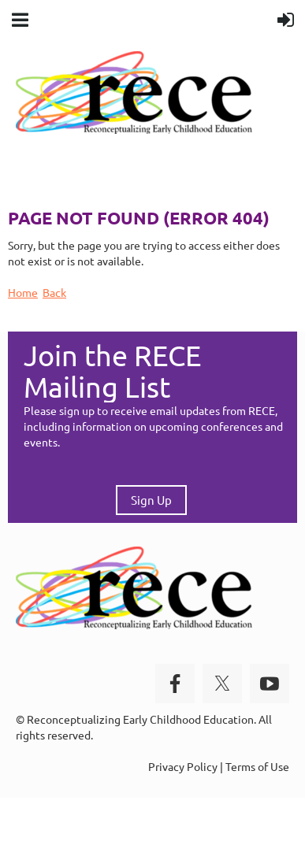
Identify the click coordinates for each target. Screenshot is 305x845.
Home (23, 292)
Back (54, 292)
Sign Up (151, 499)
